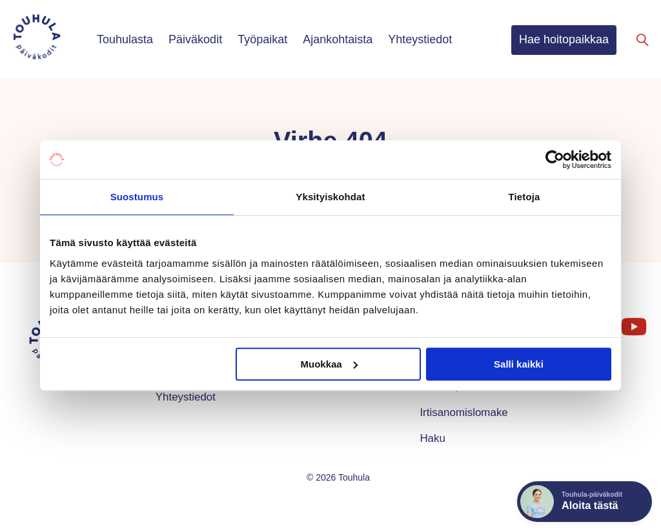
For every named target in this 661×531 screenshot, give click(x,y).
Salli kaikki (519, 364)
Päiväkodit (195, 39)
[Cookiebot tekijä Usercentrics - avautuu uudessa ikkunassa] (554, 159)
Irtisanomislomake (463, 412)
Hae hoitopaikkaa (564, 39)
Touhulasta (125, 39)
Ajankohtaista (337, 39)
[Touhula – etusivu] (52, 39)
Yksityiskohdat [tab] (330, 196)
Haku (432, 438)
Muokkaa (329, 364)
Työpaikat (262, 39)
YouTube (632, 321)
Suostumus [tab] (137, 196)
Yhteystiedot (420, 39)
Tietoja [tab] (524, 196)
